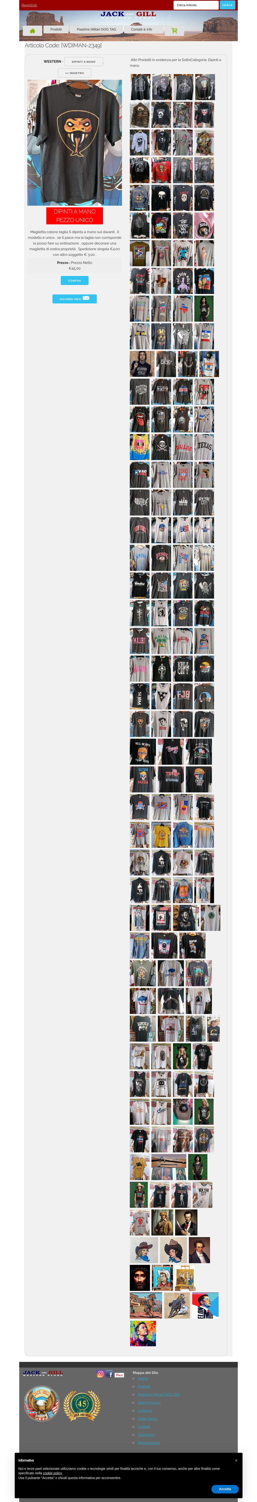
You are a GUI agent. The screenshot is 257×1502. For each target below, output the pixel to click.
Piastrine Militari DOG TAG (96, 29)
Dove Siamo (147, 1419)
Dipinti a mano (84, 61)
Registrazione (149, 1443)
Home (143, 1378)
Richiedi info (74, 298)
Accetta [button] (225, 1489)
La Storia (145, 1411)
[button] (236, 1460)
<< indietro (74, 73)
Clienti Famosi (149, 1402)
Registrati (29, 5)
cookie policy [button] (52, 1473)
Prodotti (56, 29)
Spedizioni (146, 1435)
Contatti (144, 1427)
